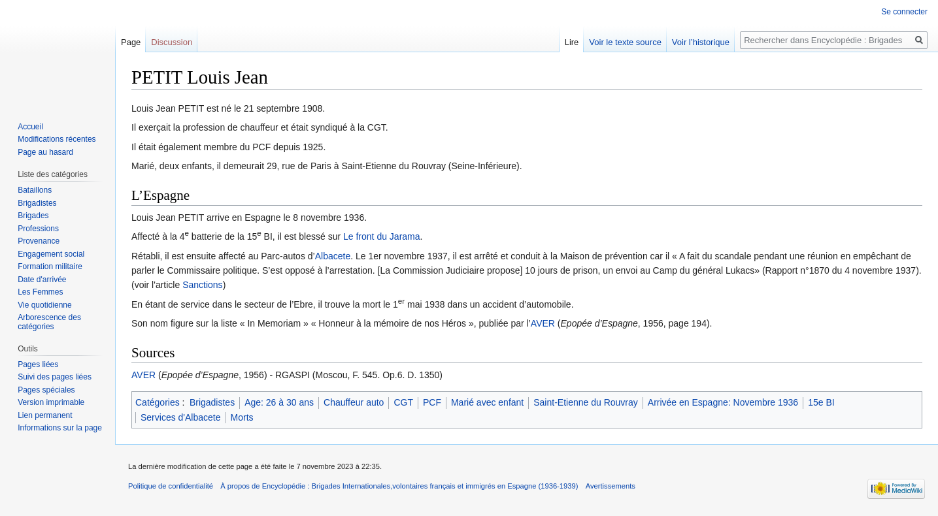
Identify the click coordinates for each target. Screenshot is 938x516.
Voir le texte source (625, 42)
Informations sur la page (60, 427)
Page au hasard (45, 152)
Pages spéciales (46, 390)
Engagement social (51, 254)
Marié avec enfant (487, 402)
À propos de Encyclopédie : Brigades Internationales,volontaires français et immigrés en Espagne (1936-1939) (399, 486)
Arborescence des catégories (49, 322)
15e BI (821, 402)
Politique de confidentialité (170, 486)
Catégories (157, 402)
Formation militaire (50, 266)
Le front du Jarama (381, 236)
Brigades (33, 215)
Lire (572, 42)
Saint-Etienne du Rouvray (585, 402)
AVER (543, 323)
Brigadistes (212, 402)
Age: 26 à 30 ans (279, 402)
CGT (403, 402)
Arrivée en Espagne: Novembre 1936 (723, 402)
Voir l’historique (700, 42)
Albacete (332, 256)
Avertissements (610, 486)
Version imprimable (51, 402)
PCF (432, 402)
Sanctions (202, 285)
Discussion (171, 42)
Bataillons (35, 190)
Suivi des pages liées (55, 376)
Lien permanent (45, 415)
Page (131, 42)
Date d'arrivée (42, 279)
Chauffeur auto (354, 402)
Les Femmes (40, 292)
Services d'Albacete (181, 417)
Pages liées (38, 364)
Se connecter (904, 11)
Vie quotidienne (45, 305)
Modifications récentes (56, 139)
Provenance (38, 241)
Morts (242, 417)
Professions (38, 228)
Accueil (30, 126)
